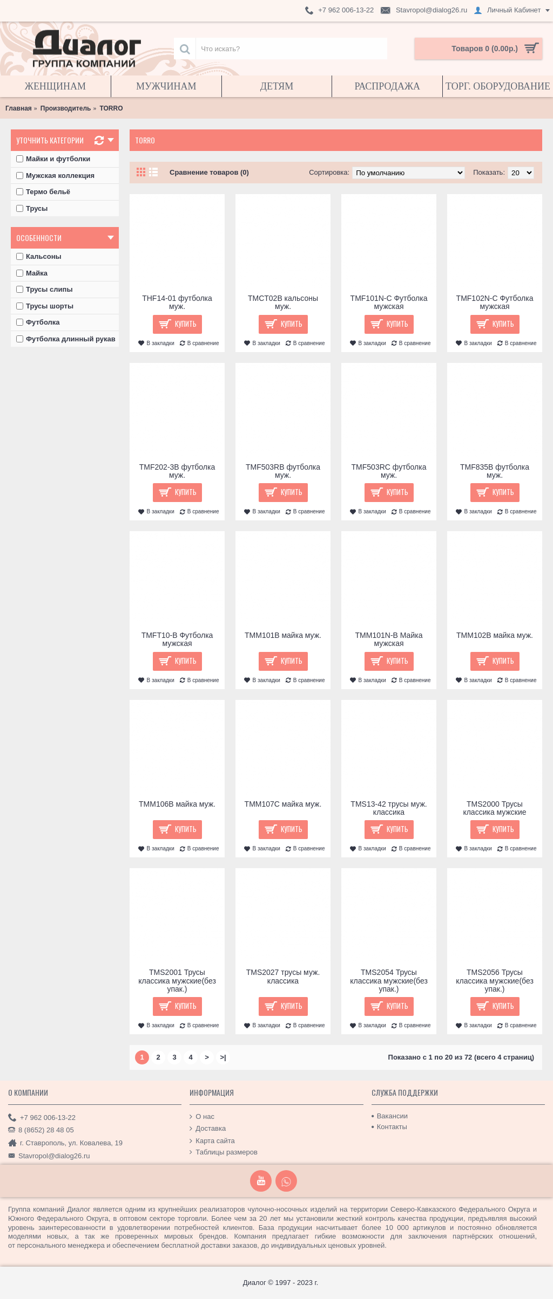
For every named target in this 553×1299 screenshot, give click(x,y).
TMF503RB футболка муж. (283, 471)
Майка (32, 273)
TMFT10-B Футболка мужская (177, 639)
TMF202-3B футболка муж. (177, 471)
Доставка (208, 1128)
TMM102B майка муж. (494, 635)
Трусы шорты (44, 306)
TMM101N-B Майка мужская (389, 639)
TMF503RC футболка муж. (389, 471)
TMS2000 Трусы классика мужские (494, 808)
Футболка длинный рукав (66, 339)
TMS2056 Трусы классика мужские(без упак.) (495, 980)
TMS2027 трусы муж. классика (283, 976)
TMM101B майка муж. (283, 635)
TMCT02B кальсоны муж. (283, 302)
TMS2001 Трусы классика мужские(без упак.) (177, 980)
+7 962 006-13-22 (42, 1117)
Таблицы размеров (224, 1152)
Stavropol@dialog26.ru (49, 1156)
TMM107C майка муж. (283, 804)
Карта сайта (212, 1141)
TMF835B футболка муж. (494, 471)
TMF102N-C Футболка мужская (495, 302)
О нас (202, 1116)
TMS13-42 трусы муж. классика (388, 808)
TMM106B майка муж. (177, 804)
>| (223, 1057)
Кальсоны (39, 256)
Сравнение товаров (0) (209, 172)
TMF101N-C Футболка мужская (389, 302)
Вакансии (390, 1116)
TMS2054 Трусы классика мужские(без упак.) (389, 980)
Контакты (389, 1127)
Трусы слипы (44, 289)
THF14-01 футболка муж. (177, 302)
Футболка (38, 322)
